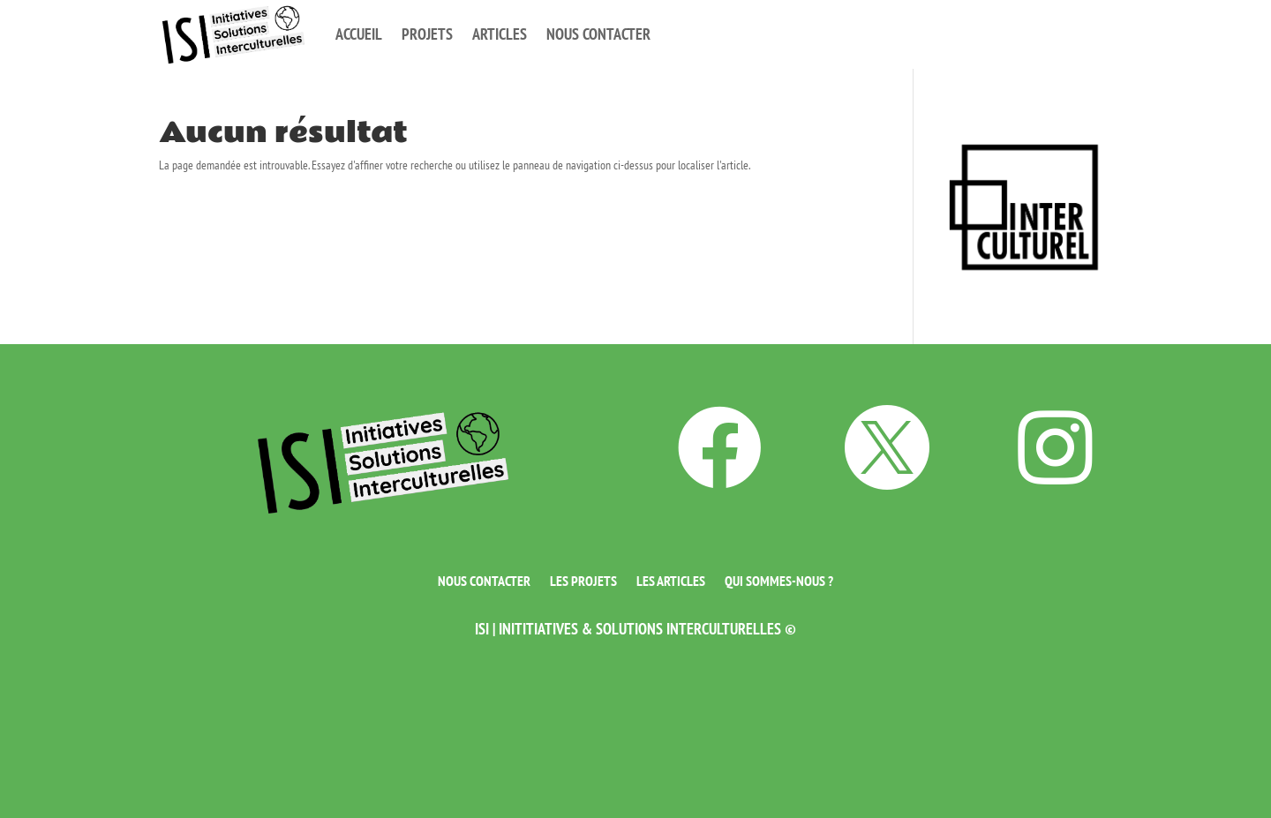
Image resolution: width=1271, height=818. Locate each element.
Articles (499, 34)
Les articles (670, 579)
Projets (427, 34)
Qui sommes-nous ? (779, 579)
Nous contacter (598, 34)
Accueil (358, 34)
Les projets (583, 579)
